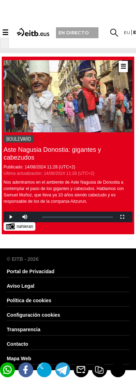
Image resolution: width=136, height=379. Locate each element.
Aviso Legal (20, 286)
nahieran (19, 226)
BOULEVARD (18, 139)
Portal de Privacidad (31, 271)
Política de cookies (29, 300)
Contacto (17, 344)
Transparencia (23, 329)
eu (127, 32)
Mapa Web (19, 358)
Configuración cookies (33, 315)
